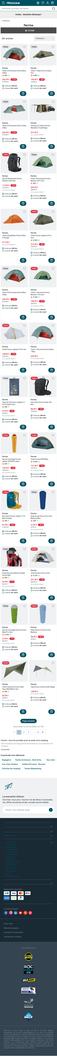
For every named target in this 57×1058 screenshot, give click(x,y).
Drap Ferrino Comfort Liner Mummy (41, 631)
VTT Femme (11, 869)
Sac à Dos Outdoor (10, 764)
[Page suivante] (43, 732)
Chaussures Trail (12, 862)
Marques (6, 21)
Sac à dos (51, 760)
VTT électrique (12, 850)
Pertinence (44, 38)
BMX (8, 874)
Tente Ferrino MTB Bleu (39, 459)
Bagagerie (6, 760)
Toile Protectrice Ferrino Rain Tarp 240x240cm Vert (13, 688)
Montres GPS (11, 847)
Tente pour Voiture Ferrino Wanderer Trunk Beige (40, 127)
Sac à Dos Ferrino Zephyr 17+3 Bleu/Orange (13, 517)
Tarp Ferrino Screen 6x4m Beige (43, 687)
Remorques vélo (12, 876)
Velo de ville (11, 842)
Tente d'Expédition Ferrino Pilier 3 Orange (14, 237)
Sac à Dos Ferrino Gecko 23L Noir (41, 403)
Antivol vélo (10, 859)
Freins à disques (12, 854)
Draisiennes (10, 857)
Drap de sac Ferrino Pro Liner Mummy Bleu (41, 517)
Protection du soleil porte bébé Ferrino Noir (13, 574)
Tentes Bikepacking (32, 768)
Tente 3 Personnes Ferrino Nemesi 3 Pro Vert (40, 180)
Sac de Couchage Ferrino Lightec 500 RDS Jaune (11, 460)
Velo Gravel (10, 866)
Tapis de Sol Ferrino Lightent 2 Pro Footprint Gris (13, 403)
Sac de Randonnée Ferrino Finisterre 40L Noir (12, 180)
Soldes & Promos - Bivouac (33, 764)
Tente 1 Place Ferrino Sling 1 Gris (41, 72)
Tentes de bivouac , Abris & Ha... (28, 760)
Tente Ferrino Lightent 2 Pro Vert (41, 237)
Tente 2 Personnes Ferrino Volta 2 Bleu (14, 127)
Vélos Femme (11, 864)
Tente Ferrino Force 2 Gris (40, 573)
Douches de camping (11, 768)
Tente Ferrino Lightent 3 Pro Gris (14, 349)
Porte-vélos (11, 845)
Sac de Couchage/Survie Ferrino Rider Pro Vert (14, 631)
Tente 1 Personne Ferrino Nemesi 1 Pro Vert (40, 293)
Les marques (9, 835)
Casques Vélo (11, 871)
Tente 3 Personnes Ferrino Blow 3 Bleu (14, 293)
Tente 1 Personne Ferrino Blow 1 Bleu (42, 350)
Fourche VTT (11, 852)
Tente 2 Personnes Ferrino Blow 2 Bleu (14, 72)
